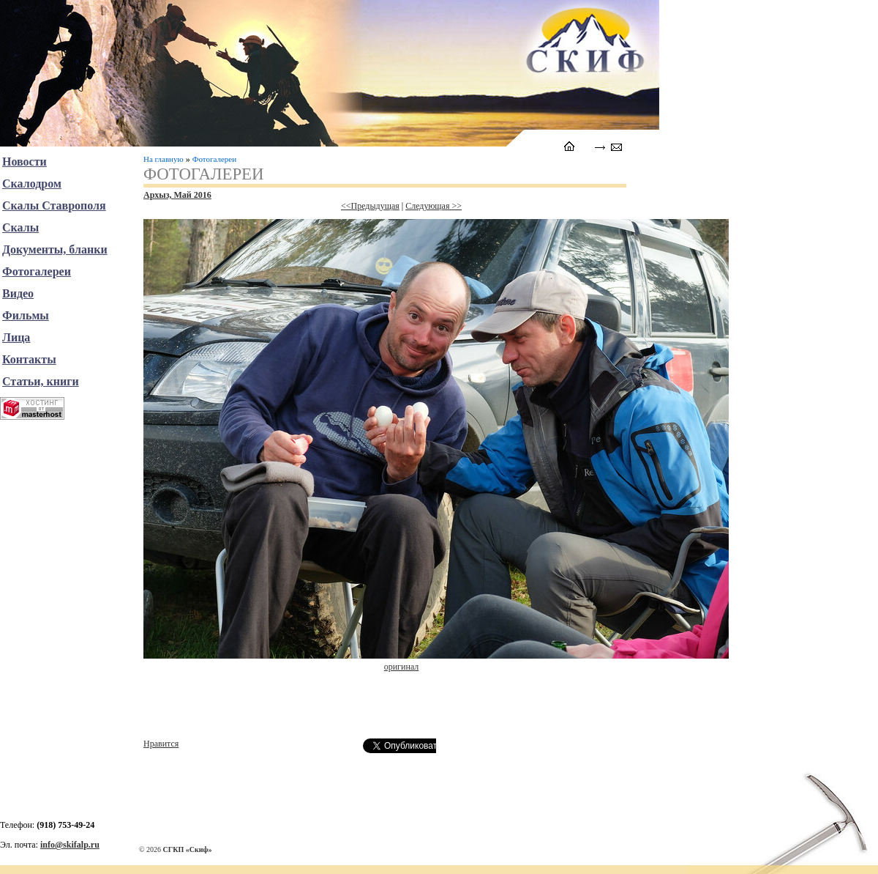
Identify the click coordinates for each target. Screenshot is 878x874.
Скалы (20, 227)
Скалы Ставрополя (54, 205)
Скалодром (31, 183)
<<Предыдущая (370, 206)
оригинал (401, 667)
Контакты (29, 359)
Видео (18, 293)
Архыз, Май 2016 (177, 195)
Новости (24, 161)
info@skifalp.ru (70, 845)
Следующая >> (433, 206)
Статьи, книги (40, 381)
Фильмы (25, 315)
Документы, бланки (55, 249)
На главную (163, 159)
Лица (16, 337)
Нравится (161, 743)
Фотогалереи (214, 159)
